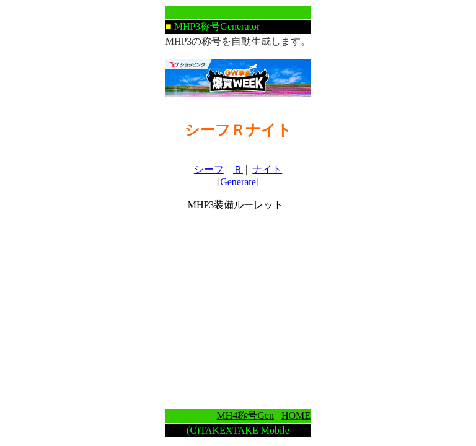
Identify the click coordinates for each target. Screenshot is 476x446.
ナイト (267, 169)
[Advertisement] (238, 309)
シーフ (209, 169)
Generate (238, 182)
